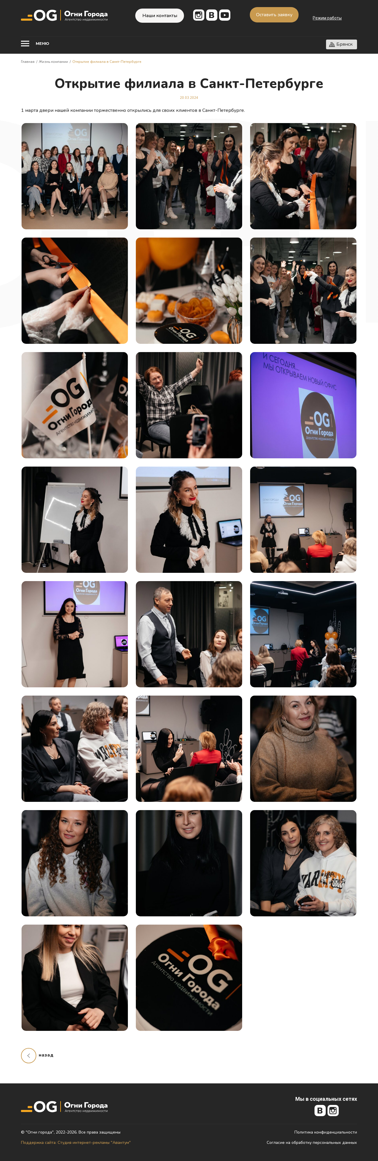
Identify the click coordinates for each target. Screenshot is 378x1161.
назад (46, 1055)
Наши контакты (159, 15)
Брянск (344, 44)
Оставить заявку (274, 15)
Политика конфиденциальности (325, 1132)
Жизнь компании (53, 61)
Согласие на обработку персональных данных (312, 1142)
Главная (28, 61)
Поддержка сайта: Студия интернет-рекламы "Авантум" (76, 1142)
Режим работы (327, 18)
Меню (42, 43)
